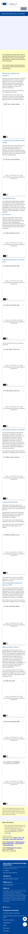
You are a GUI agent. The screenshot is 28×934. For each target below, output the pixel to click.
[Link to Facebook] (8, 884)
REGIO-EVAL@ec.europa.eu (14, 847)
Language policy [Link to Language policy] (7, 922)
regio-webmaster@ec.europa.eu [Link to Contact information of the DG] (10, 878)
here (10, 833)
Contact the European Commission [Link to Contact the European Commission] (11, 913)
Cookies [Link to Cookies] (5, 925)
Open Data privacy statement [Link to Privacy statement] (10, 872)
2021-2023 (21, 830)
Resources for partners (8, 920)
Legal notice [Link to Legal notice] (6, 930)
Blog (20, 837)
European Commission (11, 910)
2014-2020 (13, 830)
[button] (23, 104)
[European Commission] (9, 3)
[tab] (4, 137)
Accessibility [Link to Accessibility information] (6, 870)
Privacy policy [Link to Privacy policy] (6, 928)
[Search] (23, 8)
